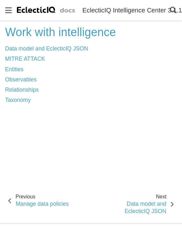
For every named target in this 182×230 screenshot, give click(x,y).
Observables (21, 79)
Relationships (22, 90)
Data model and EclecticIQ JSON (46, 48)
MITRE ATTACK (25, 59)
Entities (14, 69)
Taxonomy (18, 100)
